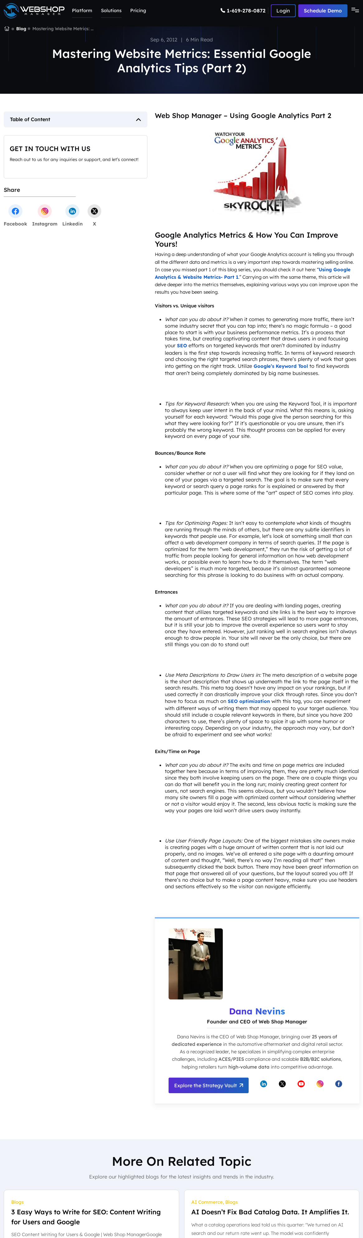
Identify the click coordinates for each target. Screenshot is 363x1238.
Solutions (111, 10)
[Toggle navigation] (353, 10)
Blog (21, 28)
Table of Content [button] (30, 119)
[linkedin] (72, 215)
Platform (82, 10)
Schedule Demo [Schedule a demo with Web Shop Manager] (323, 10)
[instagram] (44, 215)
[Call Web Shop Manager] (244, 10)
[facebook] (15, 215)
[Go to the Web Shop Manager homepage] (7, 29)
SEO (182, 346)
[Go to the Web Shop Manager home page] (34, 10)
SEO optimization (249, 701)
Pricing (138, 10)
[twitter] (94, 215)
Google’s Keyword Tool (281, 366)
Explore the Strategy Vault (208, 1085)
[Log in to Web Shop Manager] (283, 10)
